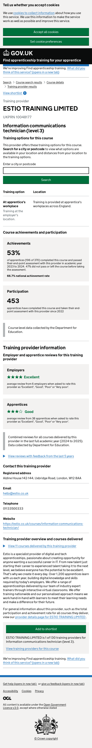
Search (7, 82)
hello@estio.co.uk (15, 493)
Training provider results (22, 86)
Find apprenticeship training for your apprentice (42, 60)
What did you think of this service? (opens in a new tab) (44, 70)
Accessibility (10, 691)
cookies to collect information (34, 13)
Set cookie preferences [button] (46, 41)
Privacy (39, 691)
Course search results (29, 82)
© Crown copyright (46, 738)
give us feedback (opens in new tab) (62, 684)
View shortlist (15, 93)
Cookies (26, 691)
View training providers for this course (32, 649)
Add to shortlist (46, 629)
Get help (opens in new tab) (20, 684)
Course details (55, 82)
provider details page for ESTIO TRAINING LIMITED (50, 617)
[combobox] (46, 170)
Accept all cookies (46, 32)
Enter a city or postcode (19, 164)
